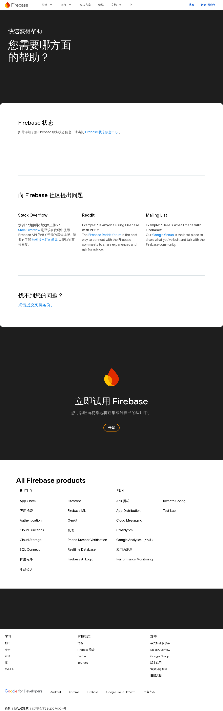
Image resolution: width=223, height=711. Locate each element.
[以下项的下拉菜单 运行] (71, 5)
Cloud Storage (30, 540)
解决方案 (85, 5)
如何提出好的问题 (45, 240)
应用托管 (26, 511)
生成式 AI (26, 570)
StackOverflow (29, 230)
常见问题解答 (158, 669)
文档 (114, 5)
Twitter (82, 656)
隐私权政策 (21, 708)
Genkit (72, 521)
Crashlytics (124, 530)
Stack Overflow (160, 649)
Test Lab (169, 511)
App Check (28, 501)
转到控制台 (208, 5)
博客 (191, 5)
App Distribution (128, 511)
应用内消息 (124, 550)
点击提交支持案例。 (36, 304)
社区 (133, 5)
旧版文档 (156, 675)
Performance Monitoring (134, 559)
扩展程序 (26, 559)
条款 (8, 708)
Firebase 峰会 (86, 649)
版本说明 (156, 662)
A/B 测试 (122, 501)
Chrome (74, 692)
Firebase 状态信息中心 (102, 132)
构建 (44, 5)
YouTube (83, 662)
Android (55, 692)
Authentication (31, 521)
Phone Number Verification (87, 540)
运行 (63, 5)
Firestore (74, 501)
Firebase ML (77, 511)
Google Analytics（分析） (135, 540)
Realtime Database (82, 550)
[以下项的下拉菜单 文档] (121, 5)
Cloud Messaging (129, 521)
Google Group (163, 235)
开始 (111, 427)
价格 (101, 5)
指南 (8, 643)
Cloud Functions (32, 530)
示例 (8, 656)
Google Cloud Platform (121, 692)
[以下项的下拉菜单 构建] (52, 5)
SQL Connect (30, 550)
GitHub (9, 669)
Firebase (92, 692)
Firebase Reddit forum (105, 235)
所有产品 (149, 692)
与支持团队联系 (160, 643)
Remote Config (174, 501)
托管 (71, 530)
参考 (8, 649)
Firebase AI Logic (80, 559)
